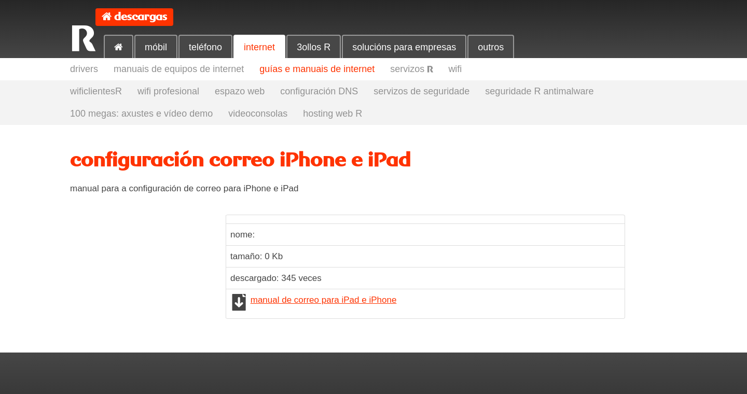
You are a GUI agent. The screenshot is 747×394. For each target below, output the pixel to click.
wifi (455, 69)
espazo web (240, 91)
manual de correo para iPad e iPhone (324, 300)
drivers (84, 69)
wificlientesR (96, 91)
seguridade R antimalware (539, 91)
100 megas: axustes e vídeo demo (141, 113)
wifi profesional (168, 91)
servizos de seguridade (421, 91)
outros (491, 47)
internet (259, 47)
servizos (411, 69)
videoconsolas (257, 113)
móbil (156, 47)
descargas (140, 16)
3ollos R (313, 47)
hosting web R (332, 113)
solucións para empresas (404, 47)
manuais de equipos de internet (179, 69)
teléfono (205, 47)
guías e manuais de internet (317, 69)
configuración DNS (319, 91)
